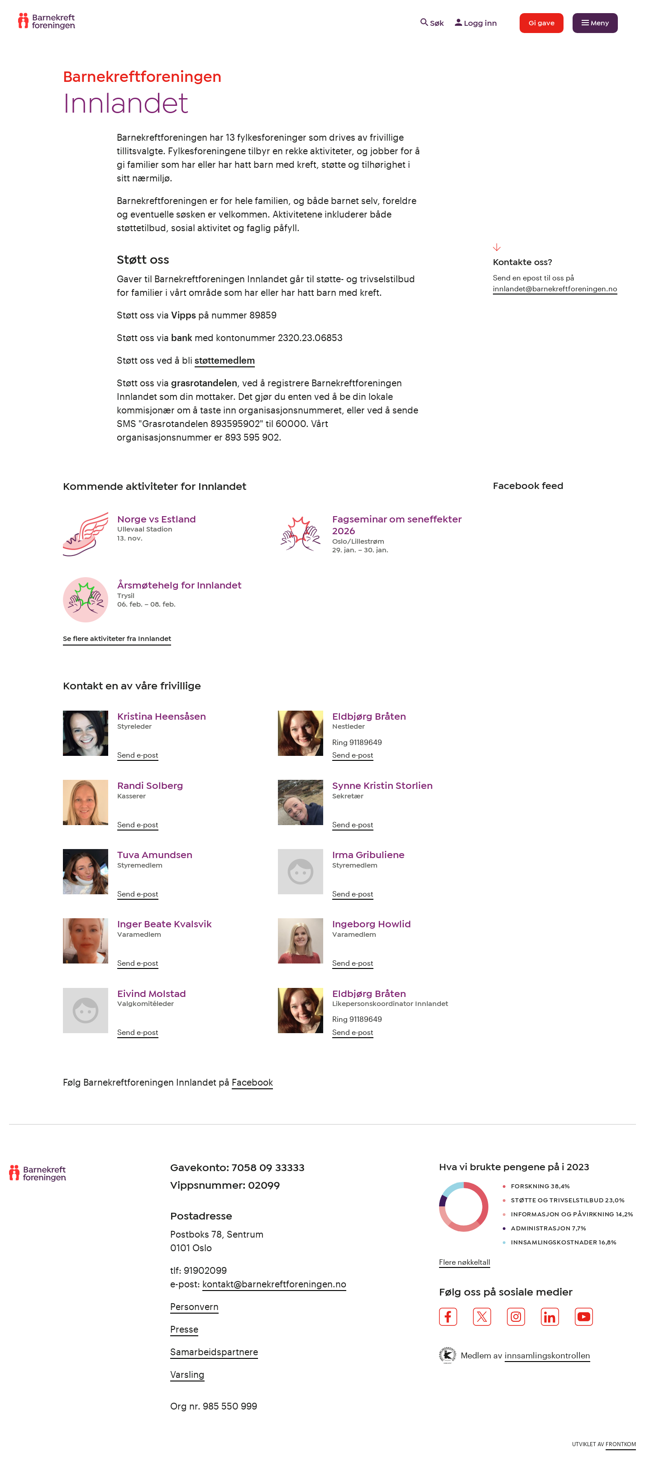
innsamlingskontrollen (547, 1355)
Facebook (252, 1082)
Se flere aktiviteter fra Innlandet (117, 638)
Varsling (187, 1374)
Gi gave (541, 23)
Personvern (194, 1306)
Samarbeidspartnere (214, 1351)
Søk (431, 23)
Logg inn (475, 23)
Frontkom (621, 1444)
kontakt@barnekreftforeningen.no (274, 1283)
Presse (184, 1329)
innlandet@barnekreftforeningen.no (555, 288)
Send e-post (137, 754)
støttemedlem (225, 360)
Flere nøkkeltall (464, 1262)
